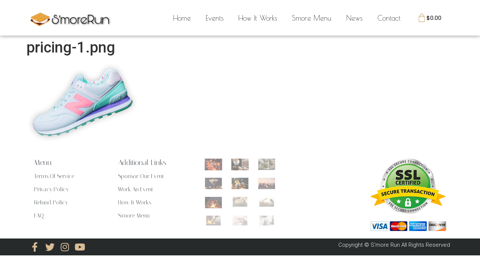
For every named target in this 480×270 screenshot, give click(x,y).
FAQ (39, 215)
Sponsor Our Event (141, 176)
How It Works (257, 18)
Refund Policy (51, 202)
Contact (389, 18)
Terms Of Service (54, 176)
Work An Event (135, 189)
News (354, 18)
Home (182, 18)
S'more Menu (134, 215)
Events (214, 18)
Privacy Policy (51, 189)
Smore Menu (311, 18)
